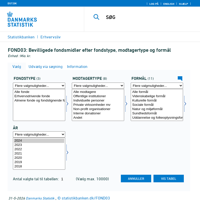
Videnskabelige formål (157, 96)
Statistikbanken (21, 37)
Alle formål (157, 92)
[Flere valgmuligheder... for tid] (39, 134)
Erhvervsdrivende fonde (39, 96)
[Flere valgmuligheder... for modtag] (98, 86)
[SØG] (149, 17)
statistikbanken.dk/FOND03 (86, 198)
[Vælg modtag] (98, 105)
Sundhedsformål (157, 113)
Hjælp (183, 4)
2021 (39, 153)
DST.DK (12, 3)
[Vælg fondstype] (39, 105)
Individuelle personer (98, 100)
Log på (154, 4)
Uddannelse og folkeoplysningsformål (157, 118)
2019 (39, 162)
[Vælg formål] (157, 105)
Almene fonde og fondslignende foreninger (39, 100)
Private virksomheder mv (98, 105)
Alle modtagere (98, 92)
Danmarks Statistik (40, 198)
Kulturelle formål (157, 100)
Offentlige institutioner (98, 96)
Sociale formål (157, 105)
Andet (98, 118)
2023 (39, 145)
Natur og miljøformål (157, 109)
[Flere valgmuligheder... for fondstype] (39, 86)
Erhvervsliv (50, 37)
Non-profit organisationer (98, 109)
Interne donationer (98, 113)
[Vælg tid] (39, 154)
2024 (39, 141)
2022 (39, 149)
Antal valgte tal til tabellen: (36, 178)
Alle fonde (39, 92)
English (168, 4)
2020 (39, 158)
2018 (39, 166)
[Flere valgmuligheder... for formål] (157, 86)
